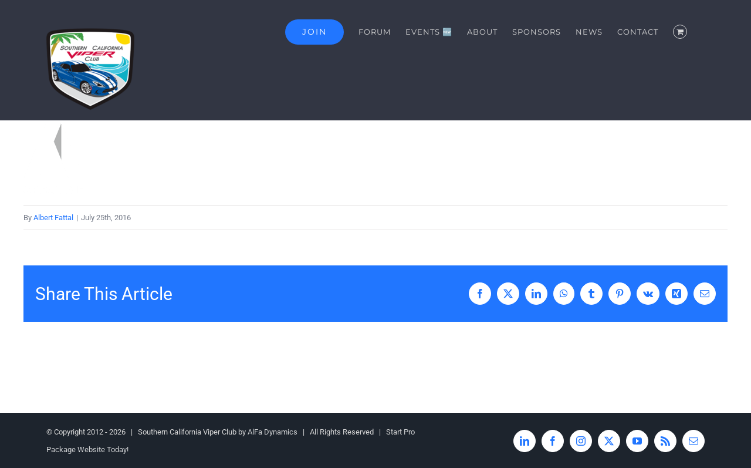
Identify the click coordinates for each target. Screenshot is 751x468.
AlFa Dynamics (272, 431)
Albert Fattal (53, 217)
